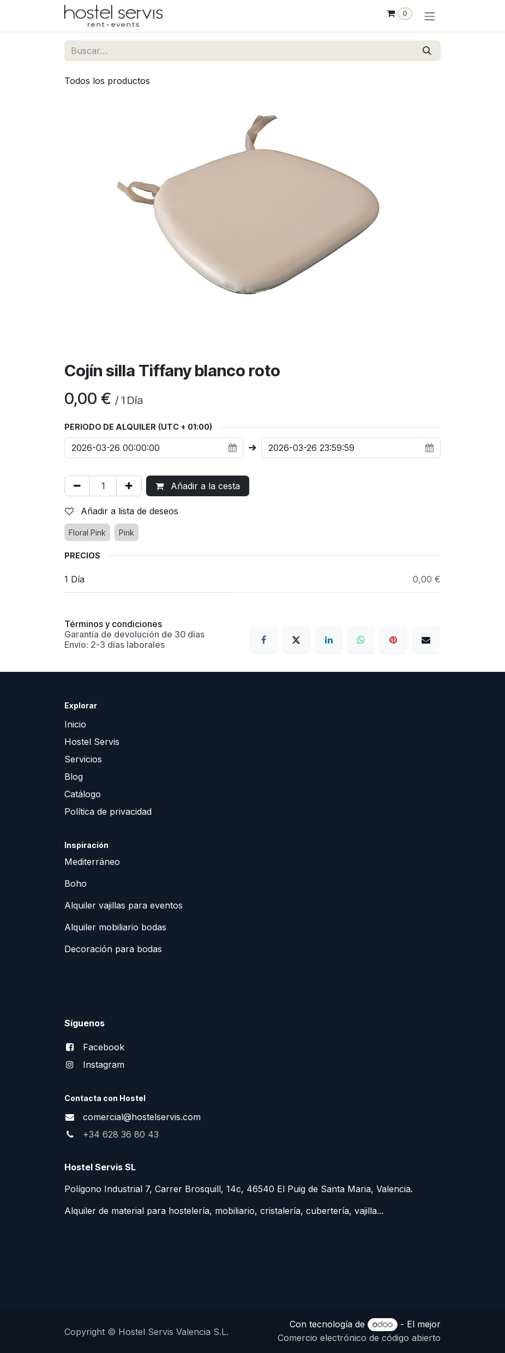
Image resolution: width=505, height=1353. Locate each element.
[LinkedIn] (329, 640)
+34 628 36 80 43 (121, 1134)
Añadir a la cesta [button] (197, 485)
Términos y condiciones (113, 623)
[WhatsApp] (361, 640)
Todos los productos (107, 80)
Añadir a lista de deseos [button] (121, 511)
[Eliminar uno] (77, 486)
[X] (296, 640)
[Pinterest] (393, 640)
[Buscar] (427, 50)
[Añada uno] (129, 486)
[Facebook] (264, 640)
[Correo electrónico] (426, 640)
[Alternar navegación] (430, 15)
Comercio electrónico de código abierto (359, 1337)
